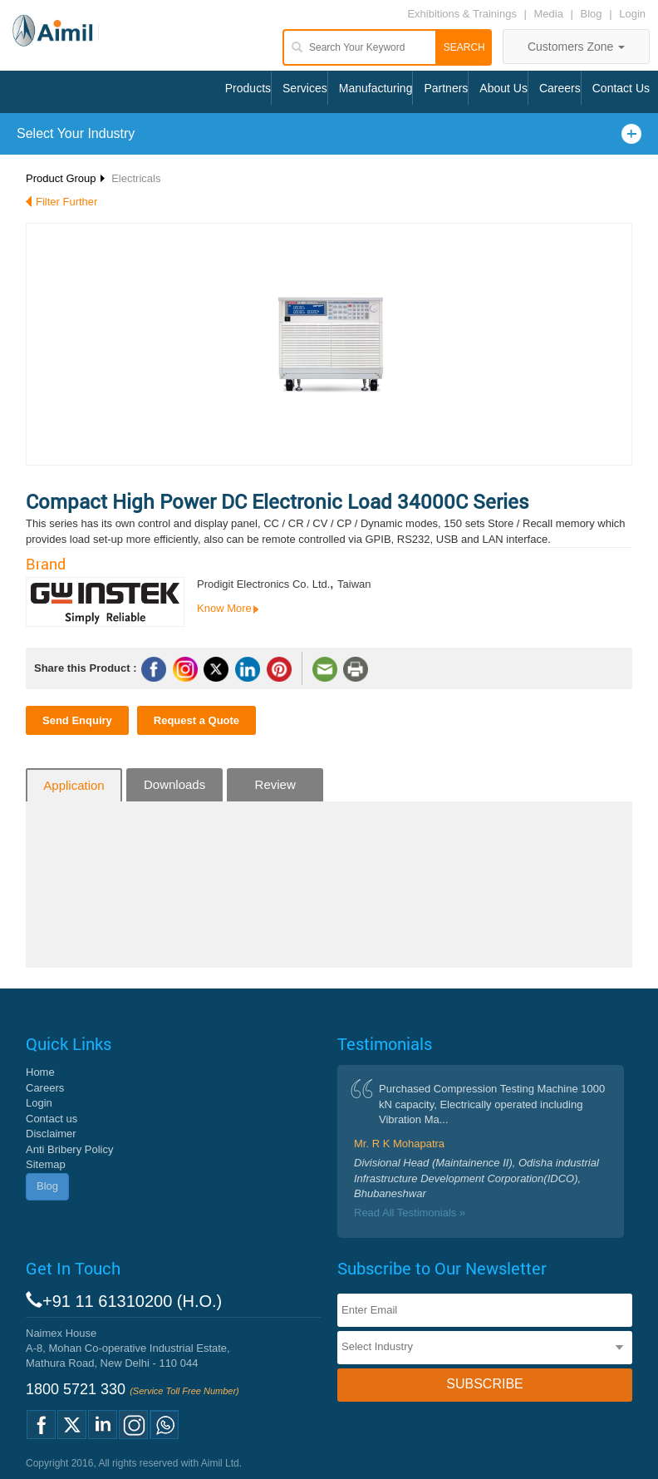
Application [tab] (73, 785)
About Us (503, 88)
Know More (224, 608)
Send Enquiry (77, 720)
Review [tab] (275, 784)
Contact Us (621, 88)
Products (248, 88)
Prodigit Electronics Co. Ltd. (263, 584)
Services (304, 88)
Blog (591, 13)
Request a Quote (196, 720)
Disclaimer (51, 1133)
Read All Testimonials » (409, 1212)
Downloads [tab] (174, 784)
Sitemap (46, 1164)
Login (632, 13)
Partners (446, 88)
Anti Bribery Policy (69, 1149)
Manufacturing (376, 88)
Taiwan (354, 584)
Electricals (135, 178)
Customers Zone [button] (576, 46)
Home (40, 1072)
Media (550, 13)
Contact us (51, 1118)
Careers (560, 88)
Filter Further (66, 201)
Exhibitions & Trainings (462, 13)
